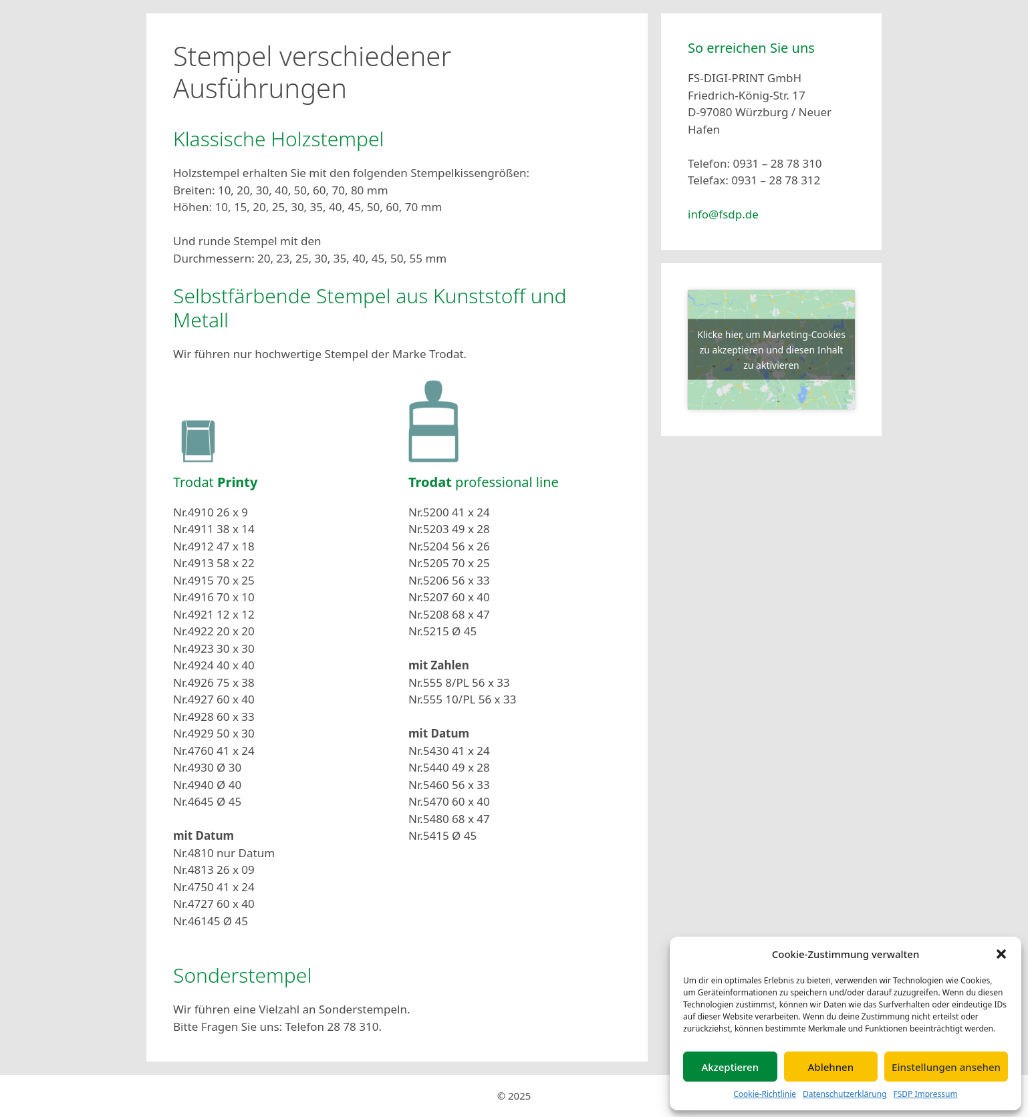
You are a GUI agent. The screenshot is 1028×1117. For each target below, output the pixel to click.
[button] (1001, 954)
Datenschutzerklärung (844, 1094)
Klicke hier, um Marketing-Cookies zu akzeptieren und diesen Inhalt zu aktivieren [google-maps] (771, 349)
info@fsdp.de (723, 214)
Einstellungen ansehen (946, 1067)
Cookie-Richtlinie (764, 1094)
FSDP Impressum (925, 1094)
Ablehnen (831, 1067)
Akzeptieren (730, 1067)
